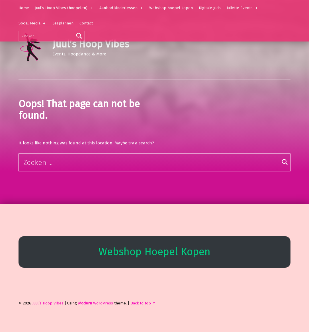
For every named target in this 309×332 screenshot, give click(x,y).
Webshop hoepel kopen (171, 7)
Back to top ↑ (142, 303)
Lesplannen (62, 23)
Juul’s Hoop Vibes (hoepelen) (64, 7)
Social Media (32, 23)
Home (24, 7)
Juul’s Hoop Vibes (90, 44)
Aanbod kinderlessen (121, 7)
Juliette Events (243, 7)
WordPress (103, 303)
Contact (86, 23)
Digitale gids (210, 7)
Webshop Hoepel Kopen (154, 252)
